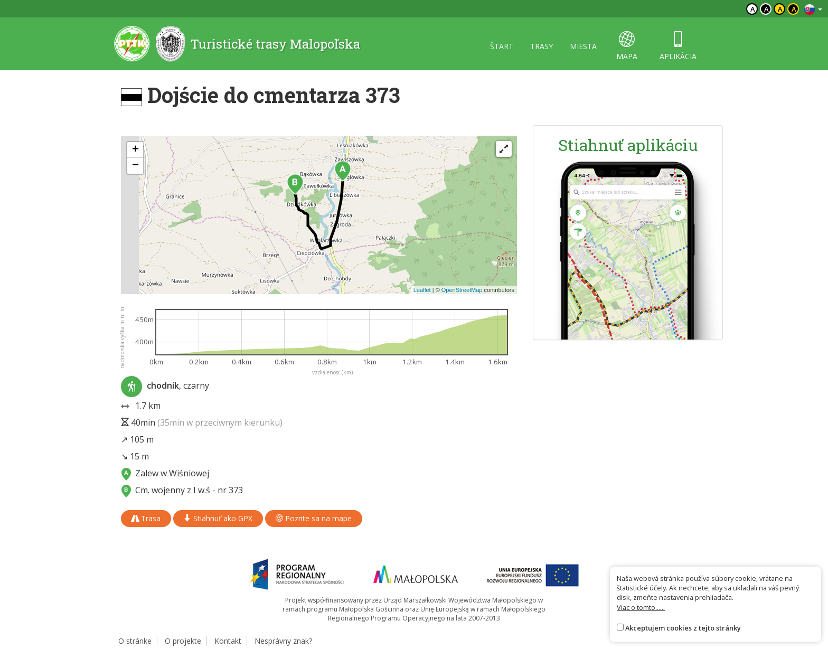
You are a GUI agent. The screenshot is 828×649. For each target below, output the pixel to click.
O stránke (135, 641)
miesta (583, 46)
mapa (626, 46)
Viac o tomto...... (641, 607)
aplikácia (678, 46)
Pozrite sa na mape (314, 518)
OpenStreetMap (462, 290)
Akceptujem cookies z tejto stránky (683, 628)
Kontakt (227, 641)
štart (501, 46)
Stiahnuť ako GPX (218, 518)
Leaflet (422, 290)
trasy (541, 46)
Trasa (146, 518)
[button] (342, 171)
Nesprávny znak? (283, 641)
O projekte (183, 641)
